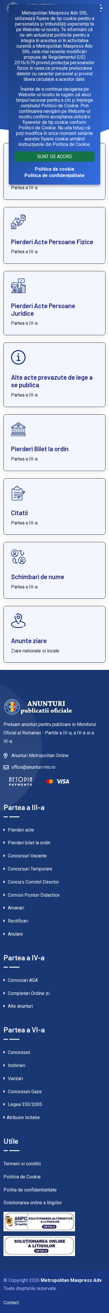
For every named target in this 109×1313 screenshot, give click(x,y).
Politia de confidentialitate (30, 1190)
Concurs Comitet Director (31, 882)
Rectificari (15, 921)
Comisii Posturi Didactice (31, 895)
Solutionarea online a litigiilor (32, 1202)
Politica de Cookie (22, 1177)
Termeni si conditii (22, 1163)
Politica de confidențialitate (54, 175)
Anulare (13, 934)
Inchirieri (14, 1065)
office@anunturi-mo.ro (33, 767)
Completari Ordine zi (26, 993)
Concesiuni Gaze (22, 1091)
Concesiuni (16, 1052)
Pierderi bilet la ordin (26, 842)
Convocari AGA (20, 980)
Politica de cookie (54, 169)
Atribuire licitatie (21, 1117)
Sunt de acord (54, 156)
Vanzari (13, 1078)
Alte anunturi (18, 1006)
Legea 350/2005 (22, 1104)
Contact (11, 1302)
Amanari (13, 908)
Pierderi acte (18, 830)
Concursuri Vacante (25, 856)
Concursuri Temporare (27, 869)
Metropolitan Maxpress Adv (71, 1280)
